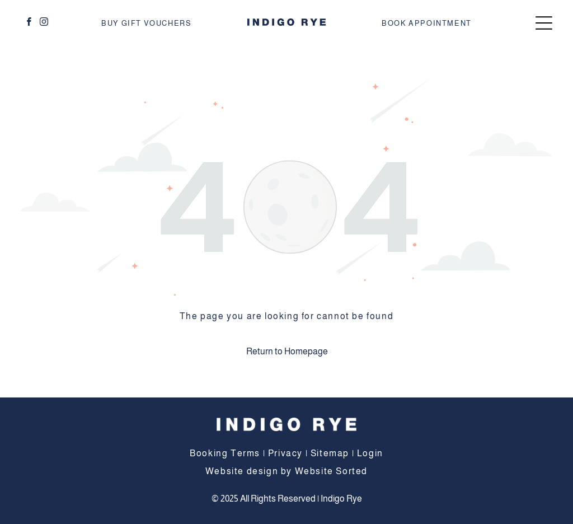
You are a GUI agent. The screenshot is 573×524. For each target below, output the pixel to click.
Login (370, 453)
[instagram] (44, 23)
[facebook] (29, 23)
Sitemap (330, 453)
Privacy (285, 453)
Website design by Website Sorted (286, 471)
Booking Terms (225, 453)
